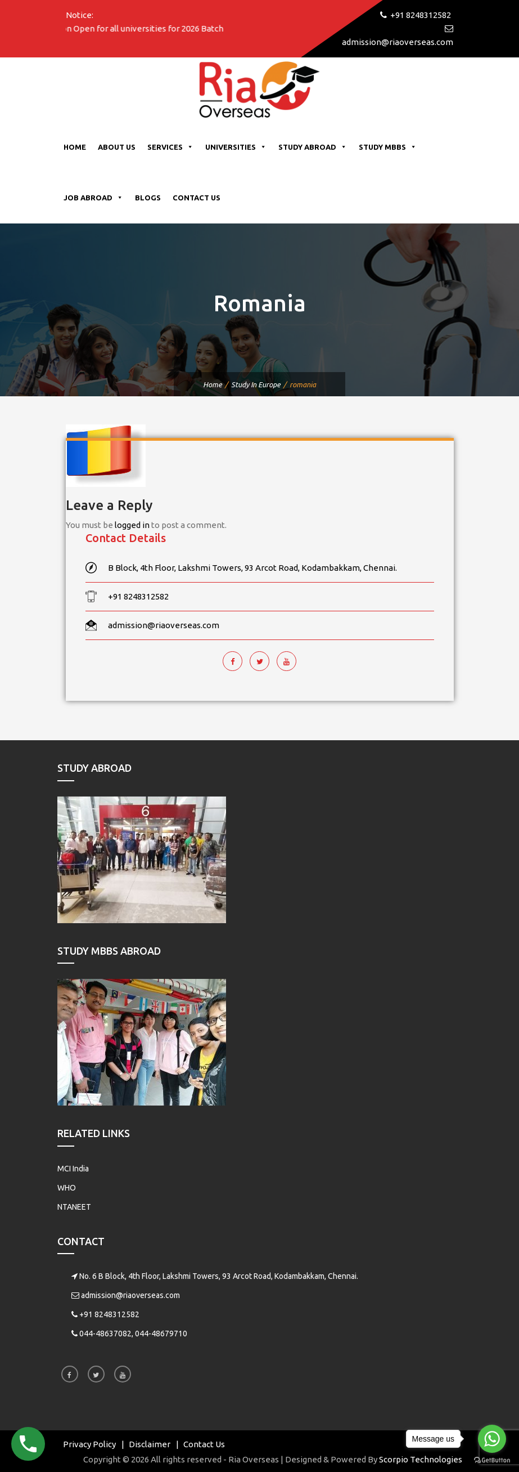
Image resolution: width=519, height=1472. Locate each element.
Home (75, 147)
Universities (236, 147)
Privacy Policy (89, 1444)
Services (170, 147)
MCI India (73, 1168)
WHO (66, 1187)
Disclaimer (149, 1444)
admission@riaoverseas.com (130, 1295)
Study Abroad (312, 147)
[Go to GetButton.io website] (492, 1460)
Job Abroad (93, 198)
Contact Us (196, 198)
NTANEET (74, 1206)
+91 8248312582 (109, 1314)
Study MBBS (388, 147)
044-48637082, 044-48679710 (133, 1333)
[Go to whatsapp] (492, 1439)
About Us (117, 147)
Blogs (148, 198)
